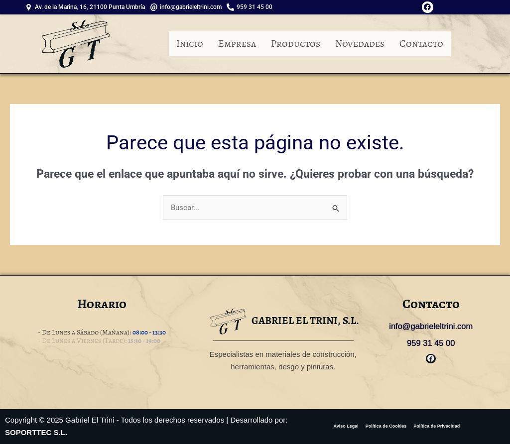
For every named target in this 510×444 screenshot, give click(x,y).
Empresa (237, 43)
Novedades (359, 43)
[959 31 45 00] (252, 7)
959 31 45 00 (431, 342)
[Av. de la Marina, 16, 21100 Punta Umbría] (87, 7)
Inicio (189, 43)
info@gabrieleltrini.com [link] (431, 326)
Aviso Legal (346, 426)
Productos (295, 43)
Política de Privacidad (436, 426)
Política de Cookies (386, 426)
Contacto (421, 43)
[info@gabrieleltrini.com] (188, 7)
